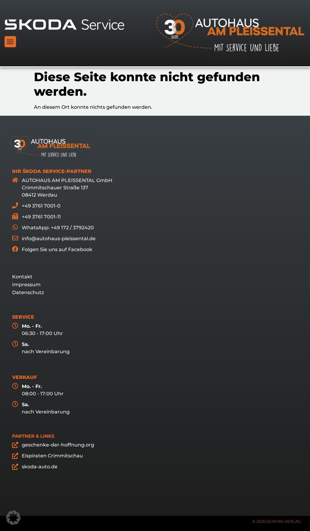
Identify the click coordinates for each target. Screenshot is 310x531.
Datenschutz (28, 292)
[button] (10, 42)
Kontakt (22, 277)
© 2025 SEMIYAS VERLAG (276, 521)
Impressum (26, 284)
